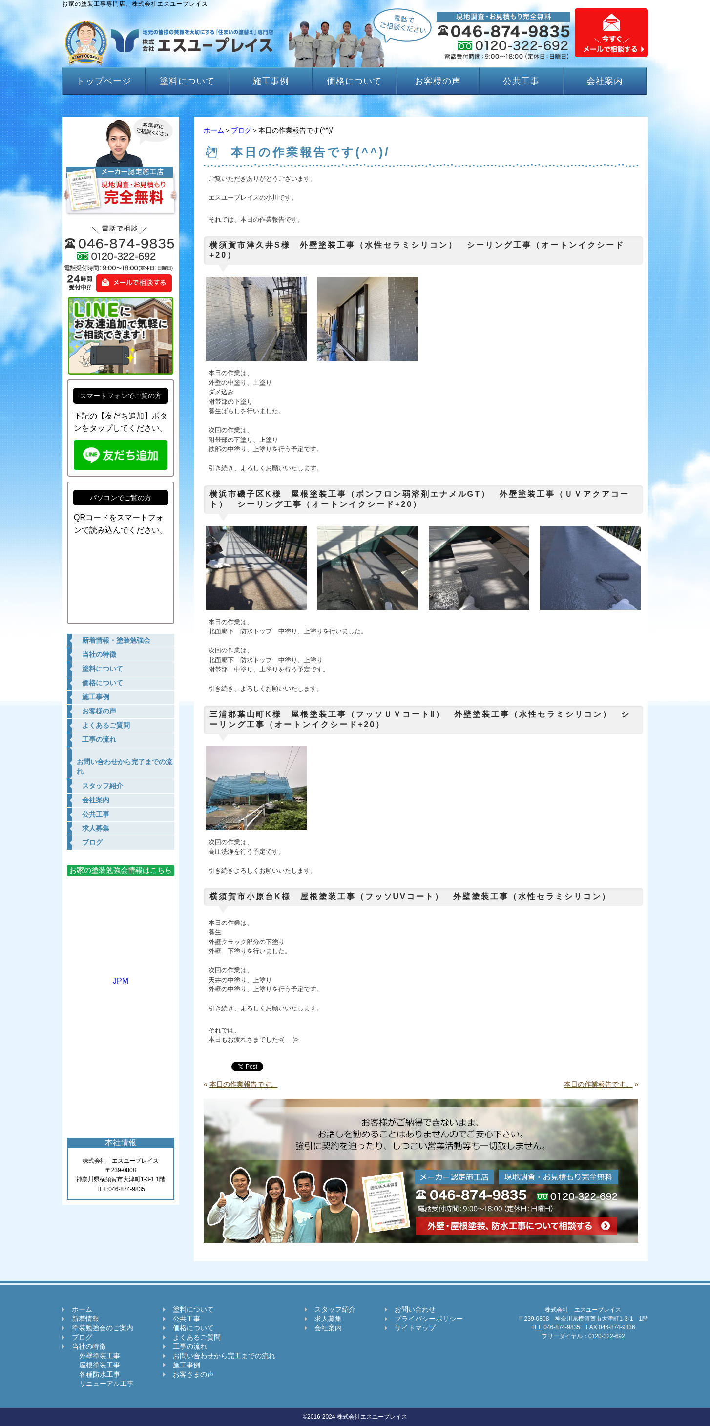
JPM (120, 976)
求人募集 (328, 1318)
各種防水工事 (96, 1374)
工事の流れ (190, 1346)
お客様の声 (438, 81)
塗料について (187, 81)
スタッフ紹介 (334, 1309)
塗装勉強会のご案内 (102, 1328)
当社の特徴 (89, 1346)
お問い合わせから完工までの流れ (224, 1356)
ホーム (214, 130)
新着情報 (85, 1318)
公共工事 (521, 81)
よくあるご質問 (197, 1337)
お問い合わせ (415, 1309)
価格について (354, 81)
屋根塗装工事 (96, 1365)
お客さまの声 (193, 1374)
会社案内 (605, 81)
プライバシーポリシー (429, 1318)
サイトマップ (415, 1328)
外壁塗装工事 (96, 1356)
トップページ (103, 81)
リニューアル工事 (103, 1383)
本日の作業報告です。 (243, 1084)
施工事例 (271, 81)
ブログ (241, 130)
